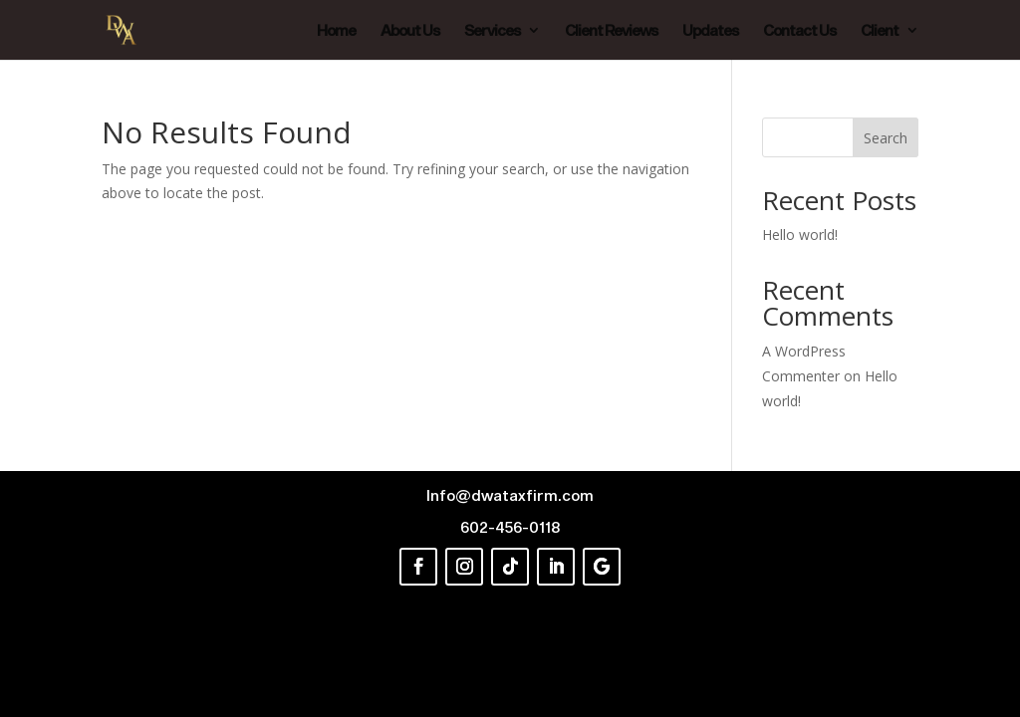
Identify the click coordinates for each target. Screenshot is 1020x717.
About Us (410, 31)
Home (336, 31)
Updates (710, 31)
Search (885, 137)
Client (879, 31)
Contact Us (799, 31)
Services (492, 31)
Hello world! (800, 234)
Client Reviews (611, 31)
